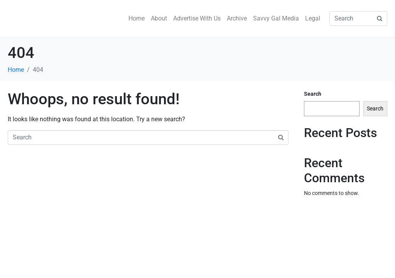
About (159, 18)
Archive (237, 18)
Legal (312, 18)
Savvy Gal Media (276, 18)
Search (312, 94)
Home (136, 18)
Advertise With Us (197, 18)
